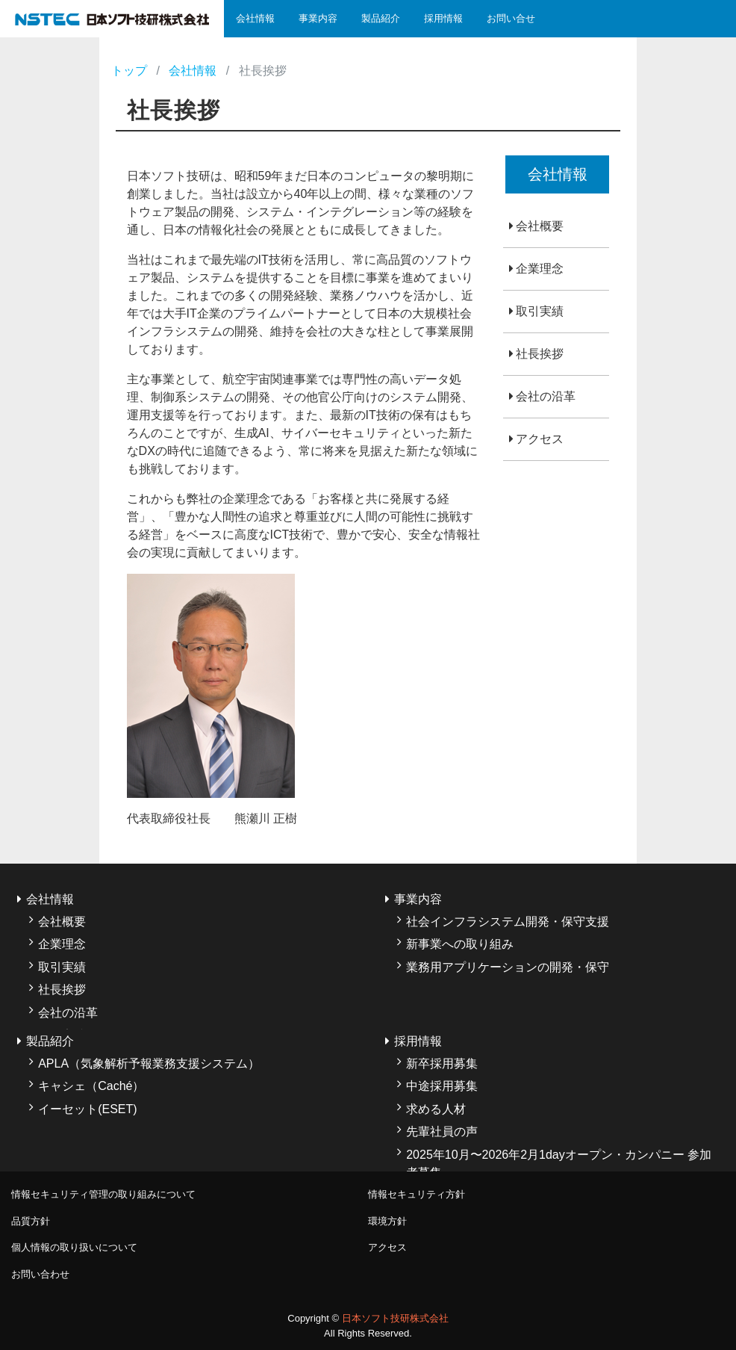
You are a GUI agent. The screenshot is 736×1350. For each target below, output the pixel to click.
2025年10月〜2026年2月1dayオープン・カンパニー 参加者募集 (558, 1163)
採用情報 (443, 18)
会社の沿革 (546, 396)
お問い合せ (511, 18)
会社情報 (255, 18)
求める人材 (436, 1109)
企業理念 (540, 268)
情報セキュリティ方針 (416, 1194)
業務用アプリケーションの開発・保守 (507, 967)
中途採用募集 (442, 1086)
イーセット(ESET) (87, 1109)
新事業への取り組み (460, 944)
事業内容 (318, 18)
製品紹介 (380, 18)
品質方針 (30, 1221)
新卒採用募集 (442, 1063)
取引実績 (540, 311)
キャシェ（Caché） (91, 1086)
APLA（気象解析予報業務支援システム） (149, 1063)
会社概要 (540, 226)
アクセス (540, 439)
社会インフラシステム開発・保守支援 (507, 921)
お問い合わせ (40, 1274)
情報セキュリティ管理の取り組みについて (103, 1194)
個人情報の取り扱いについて (74, 1247)
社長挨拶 (540, 353)
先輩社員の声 (442, 1131)
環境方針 (387, 1221)
